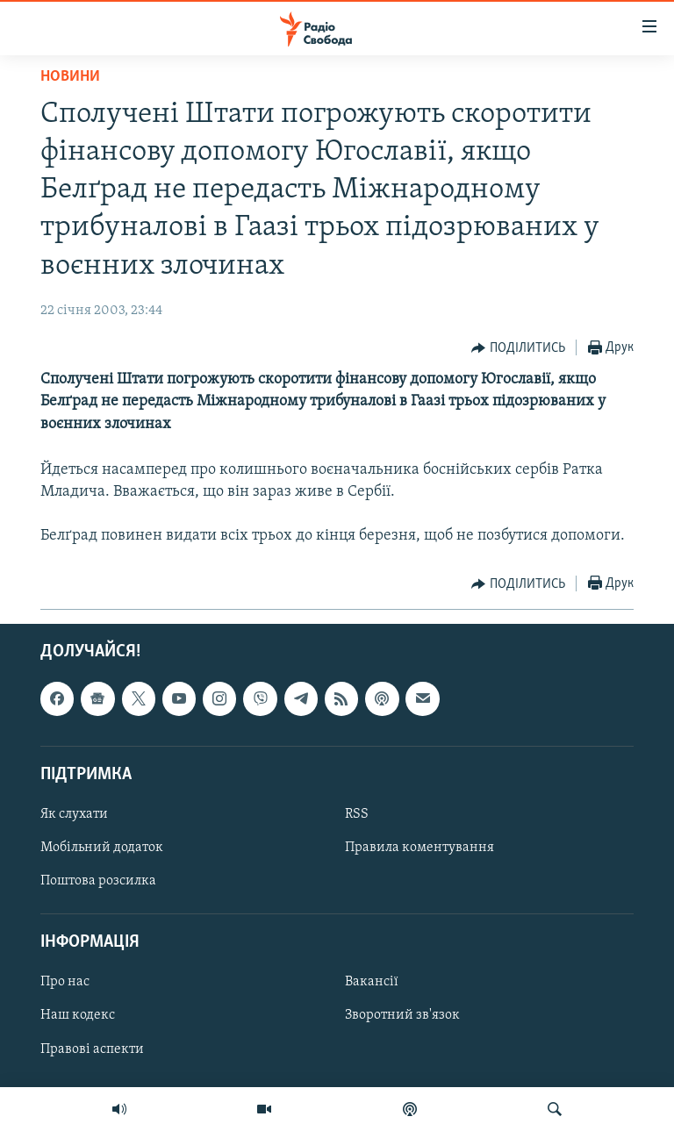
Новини (70, 76)
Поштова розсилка (98, 881)
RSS (357, 814)
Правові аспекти (92, 1049)
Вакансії (371, 982)
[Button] (518, 348)
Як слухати (74, 814)
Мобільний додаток (101, 848)
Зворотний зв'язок (402, 1015)
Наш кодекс (77, 1015)
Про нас (65, 982)
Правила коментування (419, 848)
